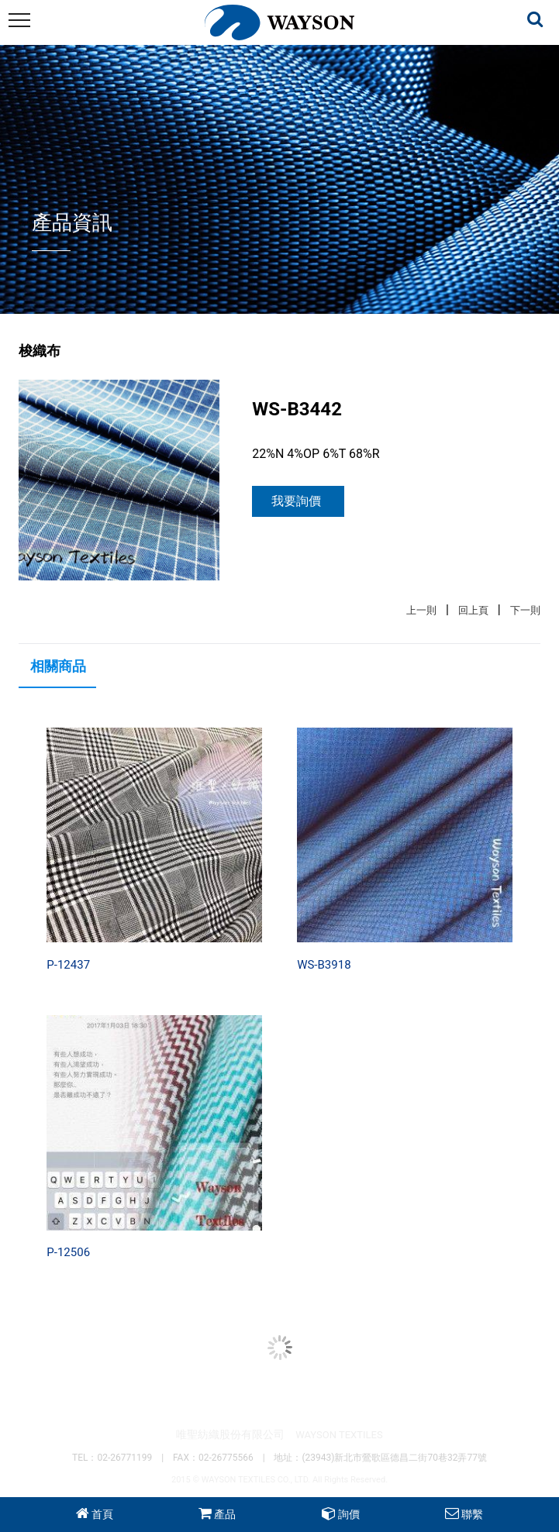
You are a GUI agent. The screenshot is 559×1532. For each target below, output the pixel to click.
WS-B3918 (323, 965)
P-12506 (68, 1252)
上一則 (421, 610)
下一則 (525, 610)
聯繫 (472, 1514)
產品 (225, 1514)
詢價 (349, 1514)
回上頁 (473, 610)
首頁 (102, 1514)
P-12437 (68, 965)
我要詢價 (296, 501)
